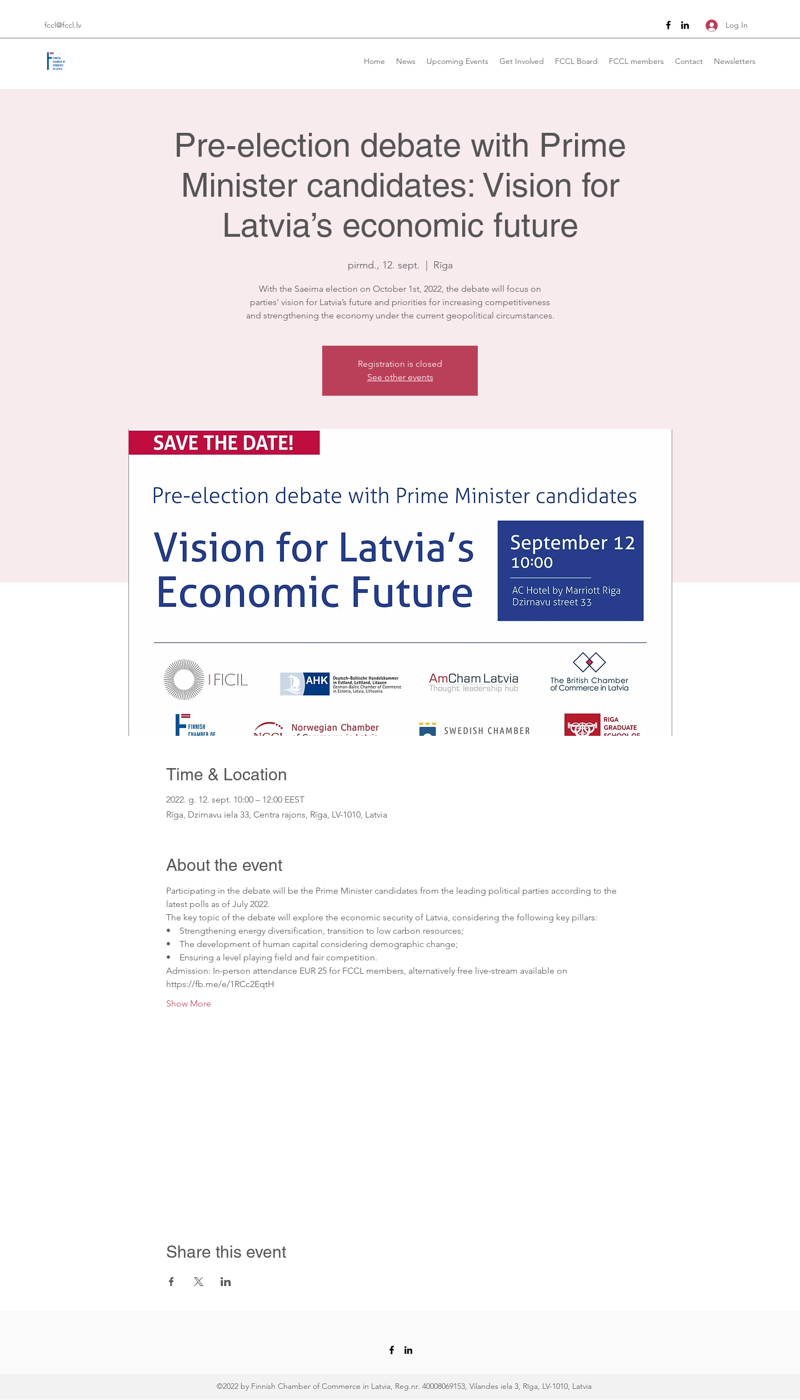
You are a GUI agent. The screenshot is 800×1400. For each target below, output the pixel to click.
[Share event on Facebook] (171, 1281)
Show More (188, 1003)
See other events (400, 377)
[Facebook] (668, 25)
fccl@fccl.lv (62, 25)
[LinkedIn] (685, 25)
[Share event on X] (198, 1281)
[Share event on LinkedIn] (226, 1281)
